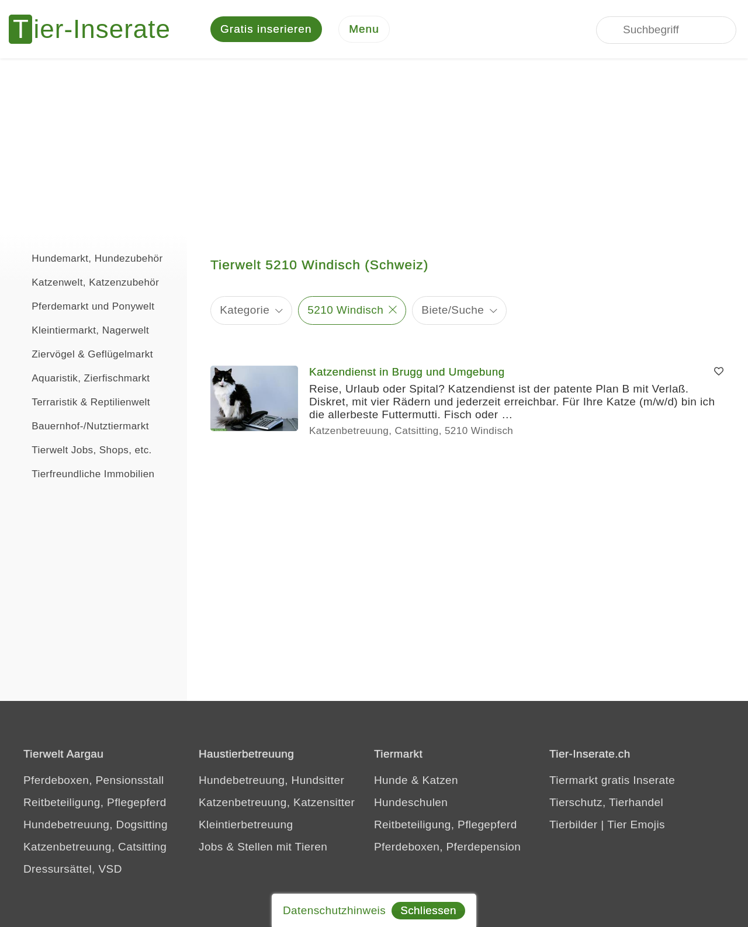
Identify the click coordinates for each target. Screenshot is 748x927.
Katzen (440, 780)
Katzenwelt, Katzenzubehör (85, 281)
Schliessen (428, 910)
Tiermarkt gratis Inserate (612, 780)
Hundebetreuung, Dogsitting (95, 824)
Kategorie (244, 310)
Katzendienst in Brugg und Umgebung (407, 372)
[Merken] (719, 372)
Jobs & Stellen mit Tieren (263, 847)
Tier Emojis (636, 824)
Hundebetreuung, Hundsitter (271, 780)
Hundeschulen (411, 802)
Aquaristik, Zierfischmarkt (81, 377)
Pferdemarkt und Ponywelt (83, 305)
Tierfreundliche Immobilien (83, 473)
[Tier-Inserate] (96, 29)
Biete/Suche (452, 310)
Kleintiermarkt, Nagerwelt (80, 329)
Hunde (391, 780)
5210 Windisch (345, 310)
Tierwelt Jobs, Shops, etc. (82, 449)
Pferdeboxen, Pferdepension (447, 847)
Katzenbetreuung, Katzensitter (277, 802)
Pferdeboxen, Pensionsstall (93, 780)
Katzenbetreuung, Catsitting (95, 847)
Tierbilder (573, 824)
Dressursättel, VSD (72, 869)
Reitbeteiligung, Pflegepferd (95, 802)
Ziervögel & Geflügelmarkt (82, 353)
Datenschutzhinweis (334, 910)
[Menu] (364, 29)
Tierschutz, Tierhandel (606, 802)
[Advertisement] (374, 146)
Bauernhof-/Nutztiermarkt (80, 425)
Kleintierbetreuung (246, 824)
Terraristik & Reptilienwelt (81, 401)
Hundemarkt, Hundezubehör (87, 257)
